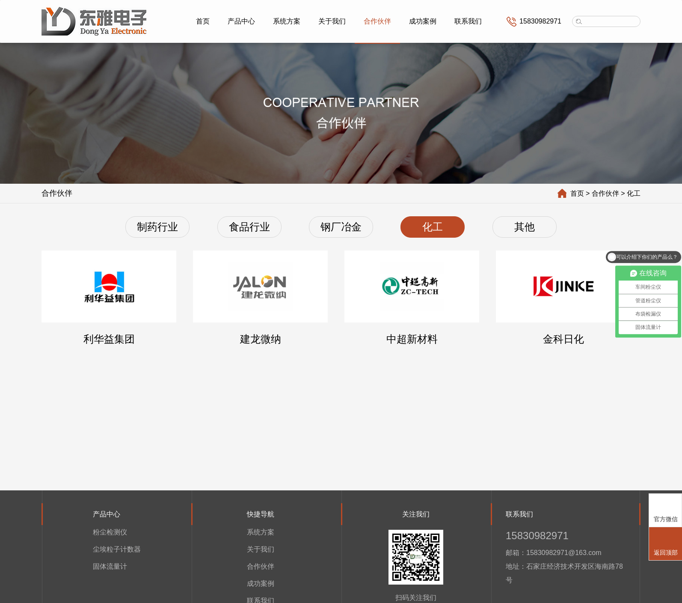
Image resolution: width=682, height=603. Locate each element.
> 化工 (633, 193)
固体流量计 (110, 566)
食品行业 (249, 227)
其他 (524, 227)
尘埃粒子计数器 (117, 548)
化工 (432, 227)
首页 (203, 21)
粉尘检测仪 (110, 531)
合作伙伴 (377, 21)
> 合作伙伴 (606, 193)
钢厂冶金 (341, 227)
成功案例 (422, 21)
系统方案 (286, 21)
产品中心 (241, 21)
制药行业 (157, 227)
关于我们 (332, 21)
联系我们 (468, 21)
